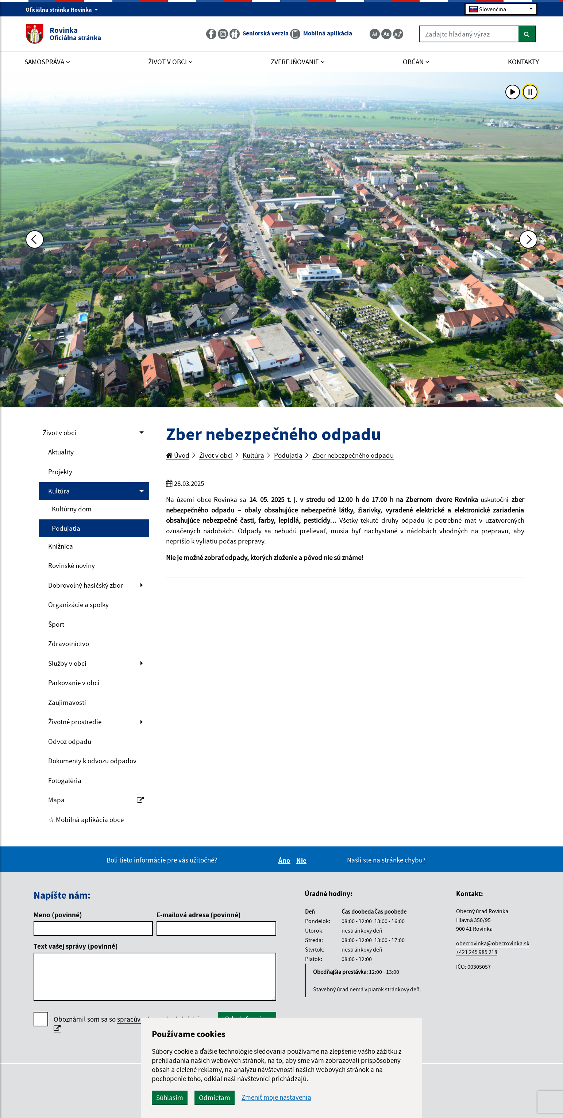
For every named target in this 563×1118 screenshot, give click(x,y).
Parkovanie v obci (74, 682)
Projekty (60, 471)
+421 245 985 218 (476, 952)
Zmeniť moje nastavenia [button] (276, 1097)
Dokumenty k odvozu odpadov (92, 760)
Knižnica (60, 546)
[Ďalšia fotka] (528, 239)
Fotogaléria (64, 780)
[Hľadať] (527, 34)
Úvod (177, 455)
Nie (302, 860)
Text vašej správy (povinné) (76, 946)
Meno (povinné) (58, 914)
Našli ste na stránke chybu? (386, 860)
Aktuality (61, 451)
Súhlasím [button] (169, 1097)
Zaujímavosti (67, 702)
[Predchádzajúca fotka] (35, 239)
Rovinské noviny (71, 565)
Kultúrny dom (72, 508)
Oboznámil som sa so (130, 1024)
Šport (56, 624)
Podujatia (66, 528)
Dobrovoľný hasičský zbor (85, 585)
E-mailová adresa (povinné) (199, 914)
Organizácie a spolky (78, 604)
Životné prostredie (74, 721)
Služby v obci (67, 663)
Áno (285, 860)
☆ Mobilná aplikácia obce (86, 819)
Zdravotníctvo (68, 643)
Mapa (96, 799)
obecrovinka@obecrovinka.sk (492, 943)
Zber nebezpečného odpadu (353, 455)
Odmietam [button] (214, 1097)
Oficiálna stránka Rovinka (62, 9)
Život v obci (59, 432)
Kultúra (59, 491)
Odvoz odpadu (69, 741)
